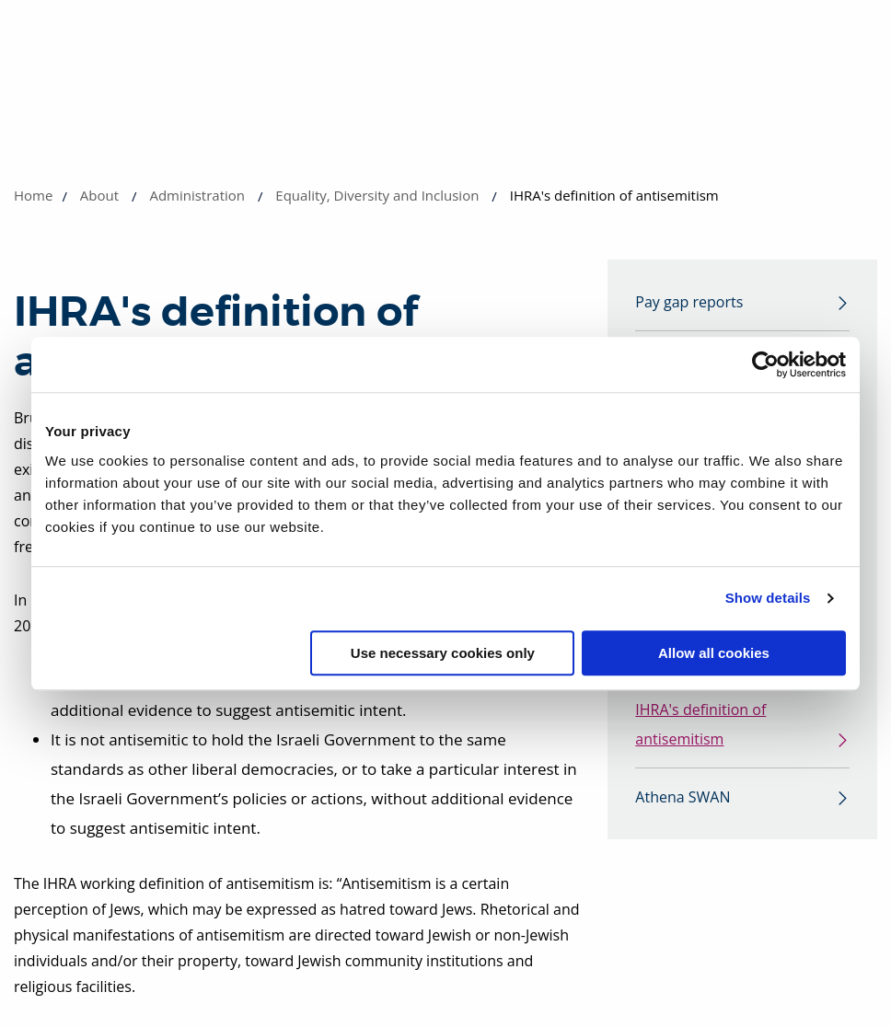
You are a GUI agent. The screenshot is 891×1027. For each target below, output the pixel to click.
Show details (768, 598)
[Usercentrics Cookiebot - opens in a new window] (765, 364)
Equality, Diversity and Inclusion (377, 195)
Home (33, 195)
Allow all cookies (714, 653)
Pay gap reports (689, 302)
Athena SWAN (682, 797)
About (99, 195)
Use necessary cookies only (443, 653)
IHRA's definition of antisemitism (700, 724)
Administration (197, 195)
